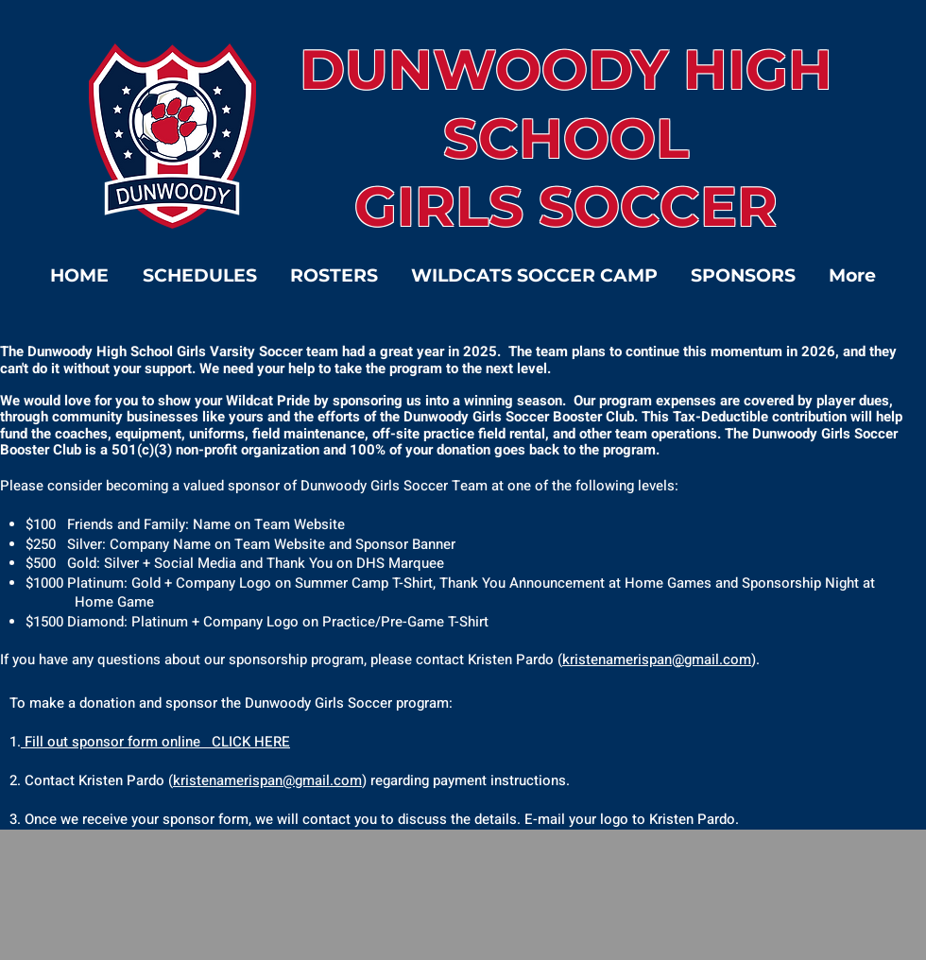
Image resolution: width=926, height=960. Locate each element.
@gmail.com (322, 780)
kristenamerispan (228, 780)
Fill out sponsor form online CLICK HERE (155, 741)
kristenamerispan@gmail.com (656, 659)
